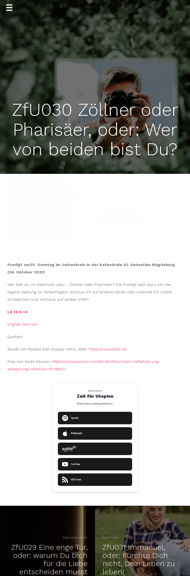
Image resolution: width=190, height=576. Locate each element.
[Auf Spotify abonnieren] (95, 418)
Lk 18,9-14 (17, 311)
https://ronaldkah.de (108, 349)
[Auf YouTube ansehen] (95, 464)
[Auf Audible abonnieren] (95, 449)
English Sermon (22, 324)
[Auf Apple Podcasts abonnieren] (95, 433)
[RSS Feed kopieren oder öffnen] (95, 479)
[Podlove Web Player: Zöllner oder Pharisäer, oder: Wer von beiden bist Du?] (95, 218)
